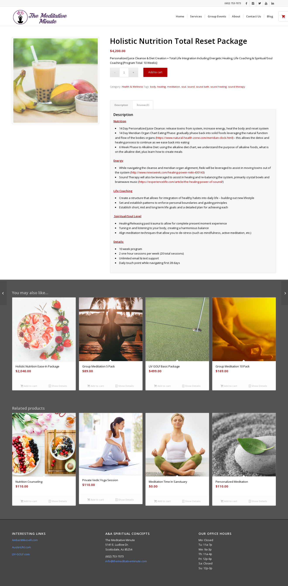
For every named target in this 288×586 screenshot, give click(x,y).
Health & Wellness (132, 86)
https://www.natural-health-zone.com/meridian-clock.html (194, 138)
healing (161, 86)
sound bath (202, 86)
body (153, 86)
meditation (173, 86)
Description (121, 105)
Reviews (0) (143, 105)
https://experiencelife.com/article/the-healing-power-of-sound (180, 182)
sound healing (218, 86)
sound (191, 86)
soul (183, 86)
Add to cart (155, 72)
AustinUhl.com (21, 547)
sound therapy (236, 86)
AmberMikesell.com (25, 540)
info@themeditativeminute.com (126, 561)
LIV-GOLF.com (21, 554)
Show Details (58, 386)
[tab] (121, 104)
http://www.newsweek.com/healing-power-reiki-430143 (167, 172)
